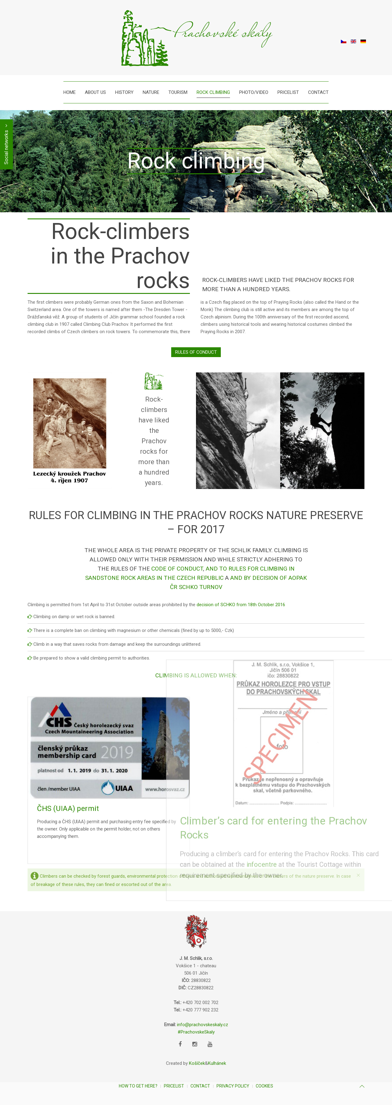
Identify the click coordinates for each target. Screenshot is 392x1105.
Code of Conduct (177, 568)
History (124, 92)
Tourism (177, 92)
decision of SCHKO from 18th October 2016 (241, 604)
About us (95, 92)
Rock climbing (213, 92)
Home (69, 92)
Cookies (264, 1086)
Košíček (197, 1063)
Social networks (6, 144)
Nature (151, 92)
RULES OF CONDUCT (196, 352)
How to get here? (138, 1086)
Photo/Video (253, 92)
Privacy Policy (233, 1086)
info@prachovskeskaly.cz (202, 1024)
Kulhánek (217, 1063)
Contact (318, 92)
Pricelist (288, 92)
